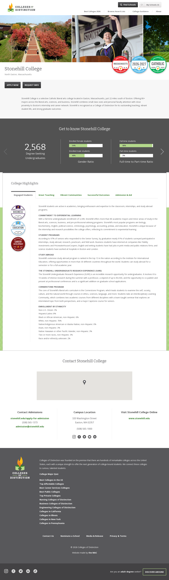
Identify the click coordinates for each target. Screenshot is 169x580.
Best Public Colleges (50, 491)
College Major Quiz (49, 474)
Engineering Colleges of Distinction (57, 507)
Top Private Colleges (50, 495)
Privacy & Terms (118, 536)
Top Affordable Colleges (52, 484)
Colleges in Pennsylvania (52, 523)
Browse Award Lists (116, 11)
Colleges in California (50, 511)
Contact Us (48, 536)
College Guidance (141, 11)
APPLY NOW (12, 85)
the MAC (92, 552)
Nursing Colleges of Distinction (55, 499)
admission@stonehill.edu (30, 426)
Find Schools (129, 4)
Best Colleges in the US (51, 480)
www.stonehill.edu (139, 418)
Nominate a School (70, 536)
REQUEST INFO (32, 85)
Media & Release (94, 536)
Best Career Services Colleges (55, 487)
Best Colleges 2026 (92, 11)
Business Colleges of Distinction (56, 503)
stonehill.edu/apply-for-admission (30, 418)
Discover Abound (154, 572)
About (158, 11)
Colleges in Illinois (49, 515)
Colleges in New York (50, 519)
